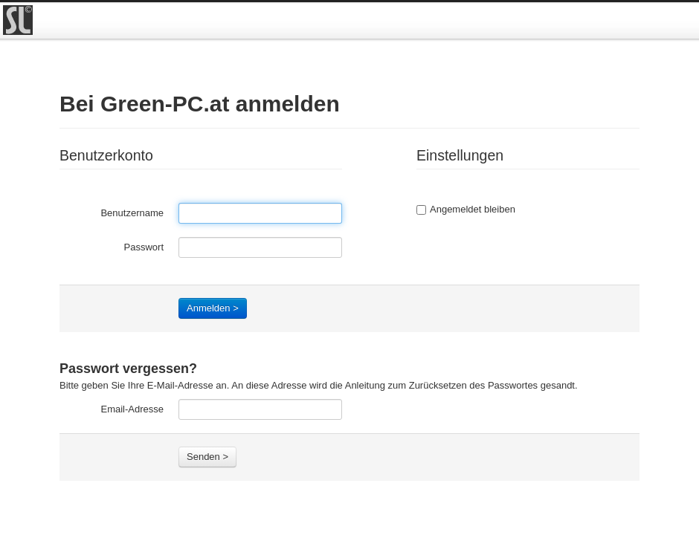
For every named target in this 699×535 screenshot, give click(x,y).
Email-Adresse (132, 409)
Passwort (144, 247)
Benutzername (132, 212)
